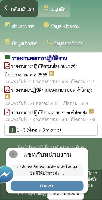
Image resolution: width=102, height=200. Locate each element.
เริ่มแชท (47, 185)
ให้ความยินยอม (65, 194)
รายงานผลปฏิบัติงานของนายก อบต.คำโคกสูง (51, 90)
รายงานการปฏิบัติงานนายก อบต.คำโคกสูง (49, 112)
